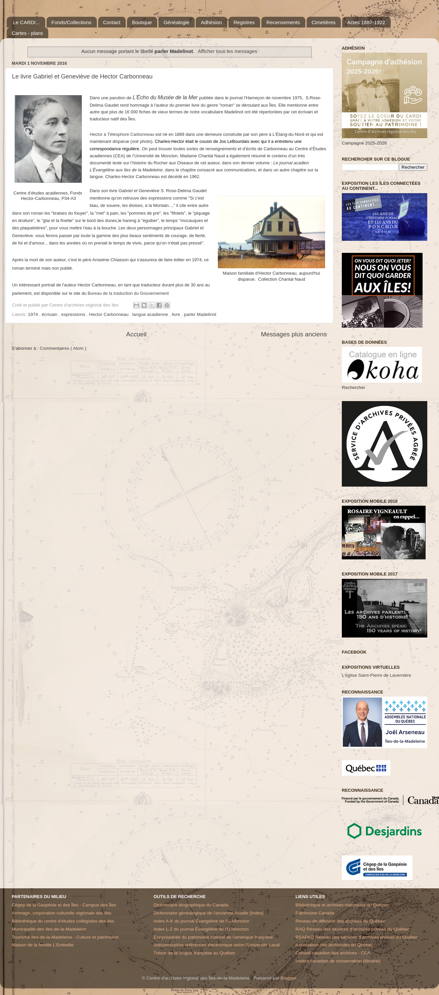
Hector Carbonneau (109, 314)
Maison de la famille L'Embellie (43, 944)
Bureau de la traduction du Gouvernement (128, 293)
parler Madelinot (200, 314)
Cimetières (324, 22)
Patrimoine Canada (315, 913)
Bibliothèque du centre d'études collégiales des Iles (63, 921)
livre (177, 314)
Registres (244, 22)
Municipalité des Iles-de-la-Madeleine (49, 929)
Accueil (136, 334)
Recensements (283, 22)
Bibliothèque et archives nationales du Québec (342, 904)
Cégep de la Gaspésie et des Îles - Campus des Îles (64, 904)
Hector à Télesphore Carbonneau (122, 134)
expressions (73, 314)
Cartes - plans (27, 33)
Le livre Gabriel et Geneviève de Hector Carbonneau (82, 76)
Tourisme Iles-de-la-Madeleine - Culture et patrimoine (65, 937)
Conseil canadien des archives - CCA (333, 952)
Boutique (142, 22)
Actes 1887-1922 (366, 22)
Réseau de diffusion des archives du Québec (340, 921)
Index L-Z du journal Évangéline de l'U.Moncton (201, 929)
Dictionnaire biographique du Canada (190, 904)
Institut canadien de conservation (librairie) (338, 960)
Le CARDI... (26, 22)
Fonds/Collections (71, 22)
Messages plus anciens (294, 334)
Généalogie (176, 22)
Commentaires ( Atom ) (63, 348)
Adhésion (211, 22)
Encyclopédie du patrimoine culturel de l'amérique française (213, 937)
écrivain (50, 314)
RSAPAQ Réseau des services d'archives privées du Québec (357, 937)
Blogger (288, 978)
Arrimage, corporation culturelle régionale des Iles (61, 913)
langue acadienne (150, 314)
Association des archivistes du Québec (334, 944)
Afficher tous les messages (227, 51)
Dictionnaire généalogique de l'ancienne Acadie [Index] (208, 913)
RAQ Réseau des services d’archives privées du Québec (353, 929)
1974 (33, 314)
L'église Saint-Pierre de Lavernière (376, 675)
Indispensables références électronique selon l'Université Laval (216, 944)
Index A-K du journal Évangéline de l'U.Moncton (201, 921)
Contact (112, 22)
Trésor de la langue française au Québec (194, 952)
